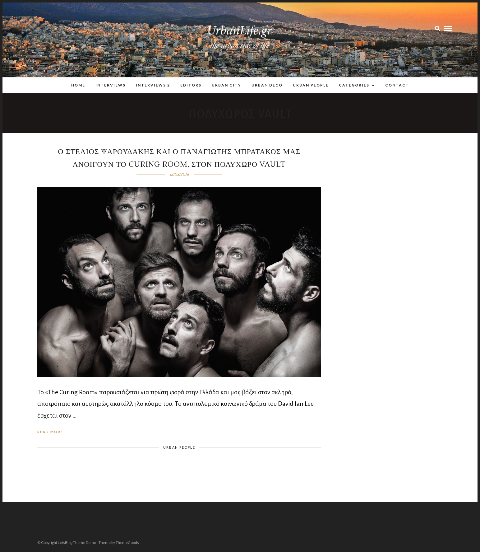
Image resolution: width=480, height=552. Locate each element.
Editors (190, 85)
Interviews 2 (153, 85)
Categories (354, 85)
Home (78, 85)
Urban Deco (267, 85)
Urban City (226, 85)
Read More (50, 432)
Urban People (311, 85)
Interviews (110, 85)
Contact (397, 85)
